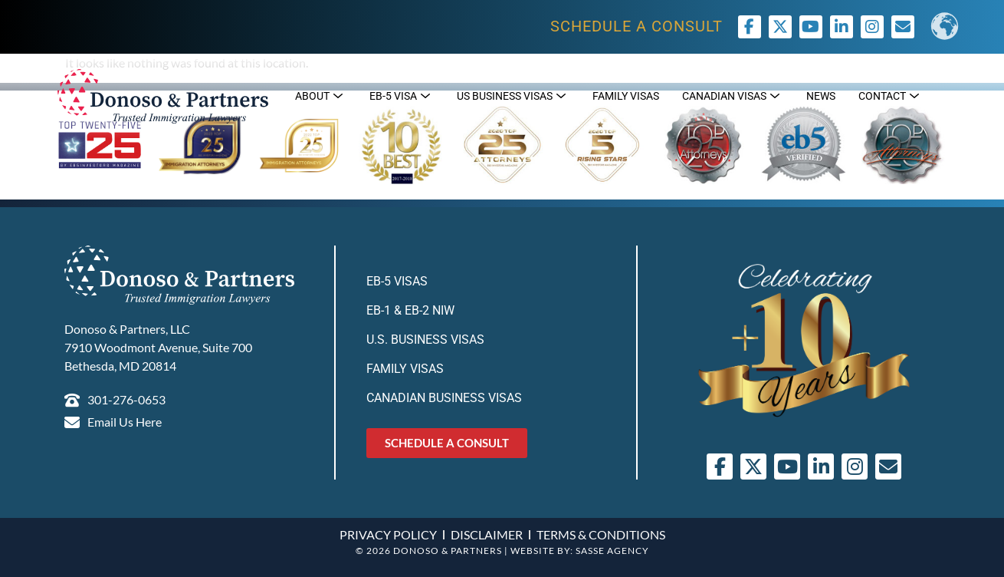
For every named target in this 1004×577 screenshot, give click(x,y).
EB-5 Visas (397, 281)
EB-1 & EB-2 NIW (410, 310)
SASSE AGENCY (612, 550)
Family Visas (405, 368)
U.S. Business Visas (425, 339)
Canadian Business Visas (444, 398)
